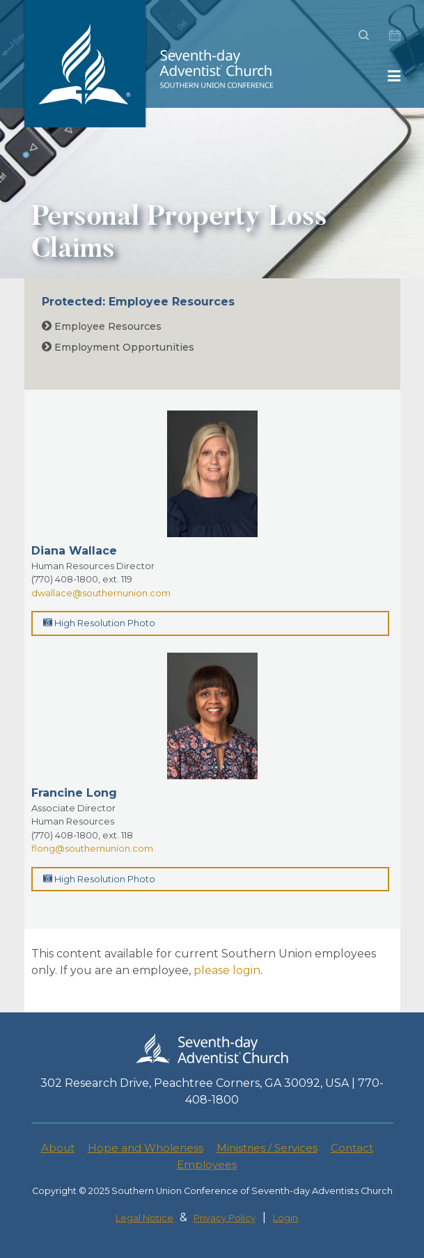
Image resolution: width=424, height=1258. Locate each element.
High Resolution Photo (99, 622)
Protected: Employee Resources (138, 301)
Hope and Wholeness (145, 1147)
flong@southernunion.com (92, 848)
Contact (352, 1147)
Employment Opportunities (118, 347)
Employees (207, 1164)
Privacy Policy (225, 1218)
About (57, 1147)
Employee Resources (102, 326)
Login (285, 1218)
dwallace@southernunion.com (101, 592)
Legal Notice (144, 1218)
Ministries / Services (267, 1147)
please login (227, 970)
